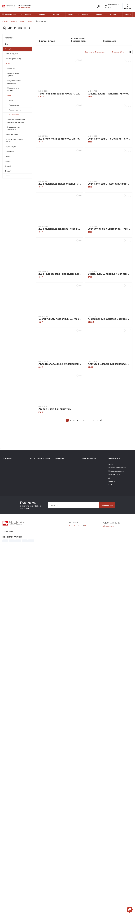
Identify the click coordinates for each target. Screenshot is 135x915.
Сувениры (10, 153)
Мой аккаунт (111, 5)
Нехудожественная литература (14, 83)
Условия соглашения (116, 473)
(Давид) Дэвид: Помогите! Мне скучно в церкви (109, 95)
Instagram (80, 528)
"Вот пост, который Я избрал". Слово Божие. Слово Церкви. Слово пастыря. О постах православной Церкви (60, 95)
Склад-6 (70, 15)
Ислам (11, 101)
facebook (72, 528)
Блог (110, 487)
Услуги (7, 177)
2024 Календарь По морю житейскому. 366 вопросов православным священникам (109, 140)
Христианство (14, 116)
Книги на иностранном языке (14, 142)
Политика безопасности (117, 470)
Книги (8, 65)
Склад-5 (56, 15)
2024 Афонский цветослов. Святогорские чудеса (60, 140)
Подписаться (106, 507)
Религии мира (14, 106)
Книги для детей (12, 136)
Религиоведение (15, 111)
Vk (87, 528)
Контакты (112, 483)
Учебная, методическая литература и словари (16, 122)
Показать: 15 (117, 54)
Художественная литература (13, 129)
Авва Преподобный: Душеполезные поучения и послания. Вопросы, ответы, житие (60, 366)
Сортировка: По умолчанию (95, 54)
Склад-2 (28, 15)
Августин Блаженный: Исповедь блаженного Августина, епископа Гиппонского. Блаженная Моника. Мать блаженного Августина (109, 366)
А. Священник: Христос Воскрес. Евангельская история (109, 321)
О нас (111, 466)
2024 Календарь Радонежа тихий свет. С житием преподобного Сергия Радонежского (109, 185)
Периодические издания (13, 90)
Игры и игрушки (12, 55)
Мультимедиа (11, 148)
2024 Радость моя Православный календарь (60, 276)
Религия (10, 97)
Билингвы (11, 70)
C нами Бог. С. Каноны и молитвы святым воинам (109, 276)
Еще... (127, 15)
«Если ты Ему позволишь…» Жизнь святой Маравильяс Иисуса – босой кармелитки (60, 321)
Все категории (9, 15)
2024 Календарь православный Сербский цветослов (60, 185)
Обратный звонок (24, 8)
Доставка (112, 480)
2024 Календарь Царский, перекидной (60, 231)
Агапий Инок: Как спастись (54, 411)
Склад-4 (84, 15)
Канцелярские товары (14, 60)
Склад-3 (42, 15)
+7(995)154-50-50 (27, 6)
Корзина (127, 7)
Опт (6, 45)
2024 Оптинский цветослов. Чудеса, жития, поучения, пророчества (109, 231)
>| (101, 422)
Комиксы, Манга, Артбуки (13, 76)
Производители (114, 476)
